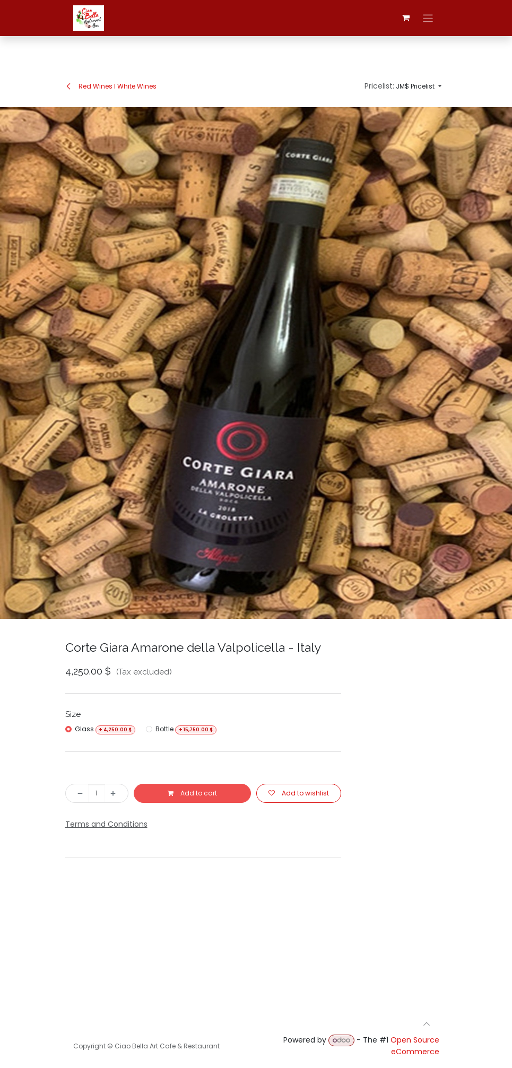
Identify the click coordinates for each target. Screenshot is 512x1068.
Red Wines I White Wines (111, 86)
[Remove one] (77, 793)
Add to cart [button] (192, 793)
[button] (403, 86)
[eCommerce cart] (405, 18)
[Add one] (116, 793)
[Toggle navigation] (427, 17)
